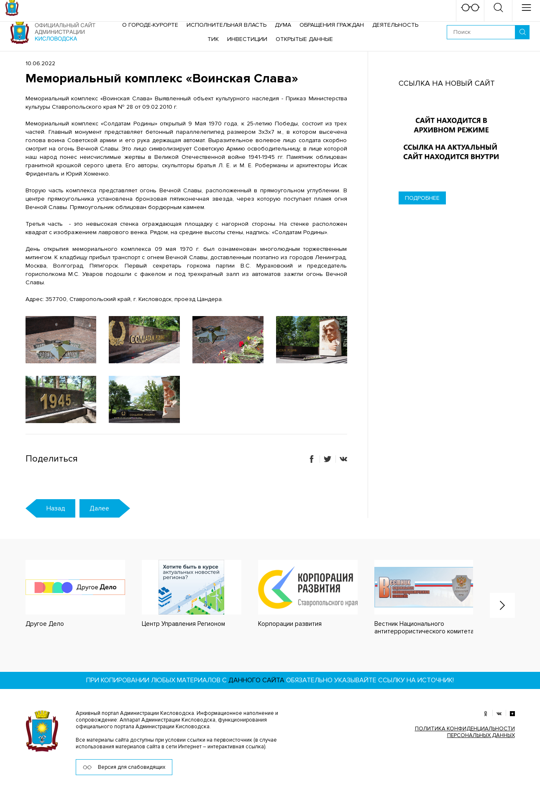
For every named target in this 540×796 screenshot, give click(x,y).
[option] (67, 594)
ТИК (213, 39)
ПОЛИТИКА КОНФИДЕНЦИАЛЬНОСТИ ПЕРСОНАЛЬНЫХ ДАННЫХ (465, 732)
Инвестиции (247, 39)
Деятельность (395, 24)
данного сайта (256, 680)
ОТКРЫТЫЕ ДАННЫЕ (304, 39)
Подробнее (422, 198)
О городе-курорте (150, 24)
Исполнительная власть (226, 24)
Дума (283, 24)
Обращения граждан (331, 24)
